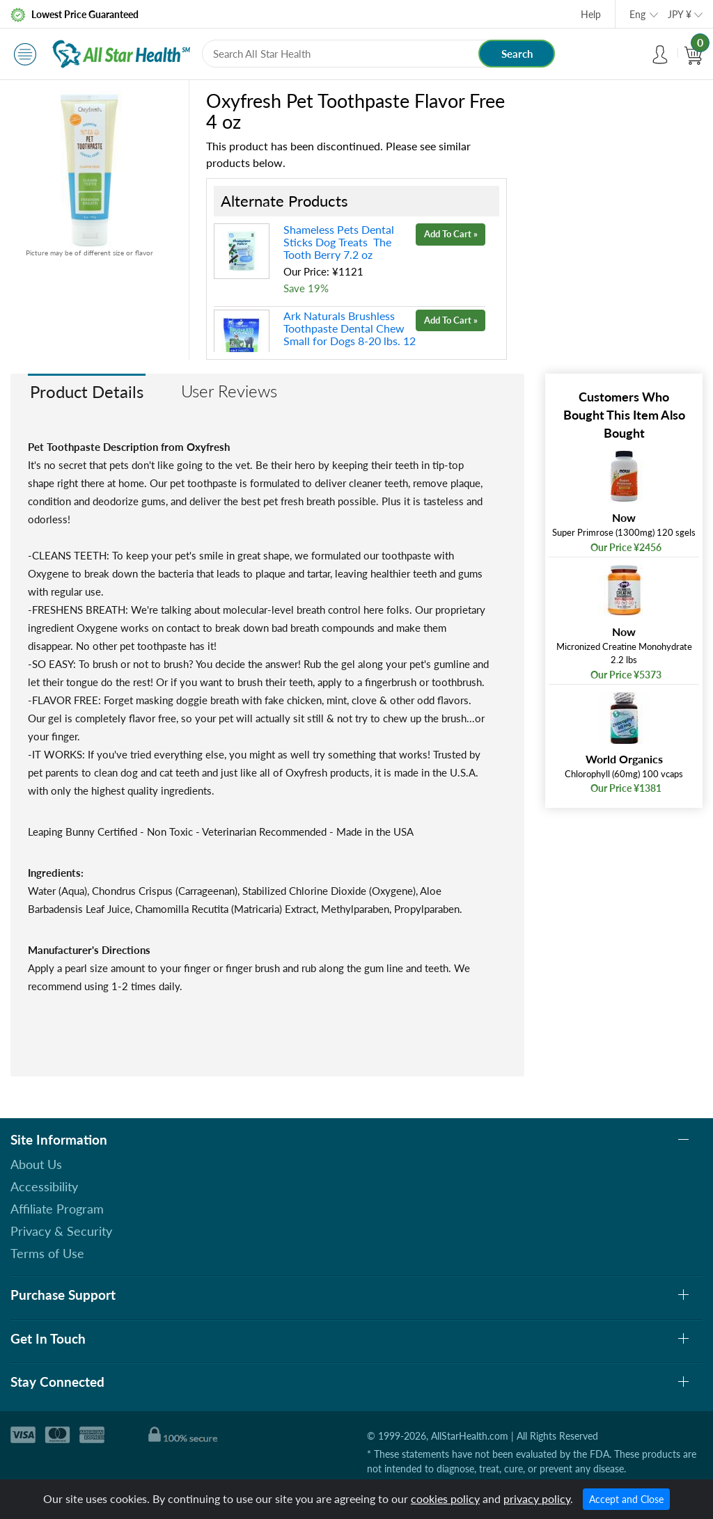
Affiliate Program (57, 1208)
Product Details (86, 391)
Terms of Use (47, 1253)
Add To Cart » (451, 233)
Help (591, 14)
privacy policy (536, 1498)
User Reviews (229, 391)
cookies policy (445, 1498)
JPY (679, 14)
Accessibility (44, 1186)
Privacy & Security (61, 1231)
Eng (637, 14)
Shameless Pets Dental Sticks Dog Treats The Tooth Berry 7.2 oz (338, 242)
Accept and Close (626, 1499)
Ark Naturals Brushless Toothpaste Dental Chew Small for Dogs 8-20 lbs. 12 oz (349, 334)
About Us (36, 1164)
